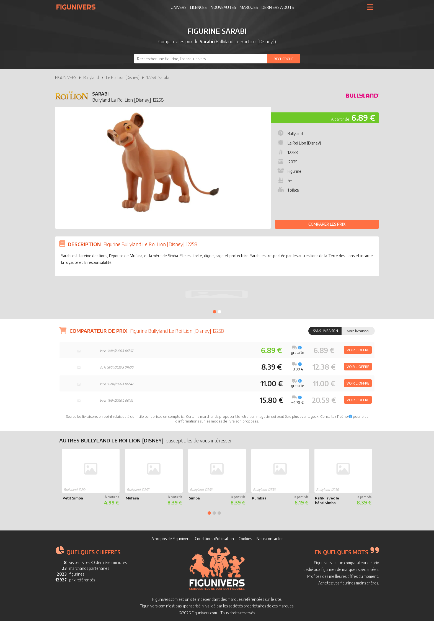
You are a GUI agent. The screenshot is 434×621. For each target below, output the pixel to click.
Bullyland (91, 77)
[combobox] (217, 58)
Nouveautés (223, 7)
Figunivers (78, 6)
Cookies (245, 538)
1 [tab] (214, 311)
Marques (249, 7)
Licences (198, 7)
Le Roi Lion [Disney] (122, 77)
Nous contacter (270, 538)
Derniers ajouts (278, 7)
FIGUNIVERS (65, 77)
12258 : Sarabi (157, 77)
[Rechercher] (283, 58)
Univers (178, 7)
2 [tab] (219, 311)
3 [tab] (219, 513)
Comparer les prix (326, 224)
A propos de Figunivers (170, 538)
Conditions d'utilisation (214, 538)
